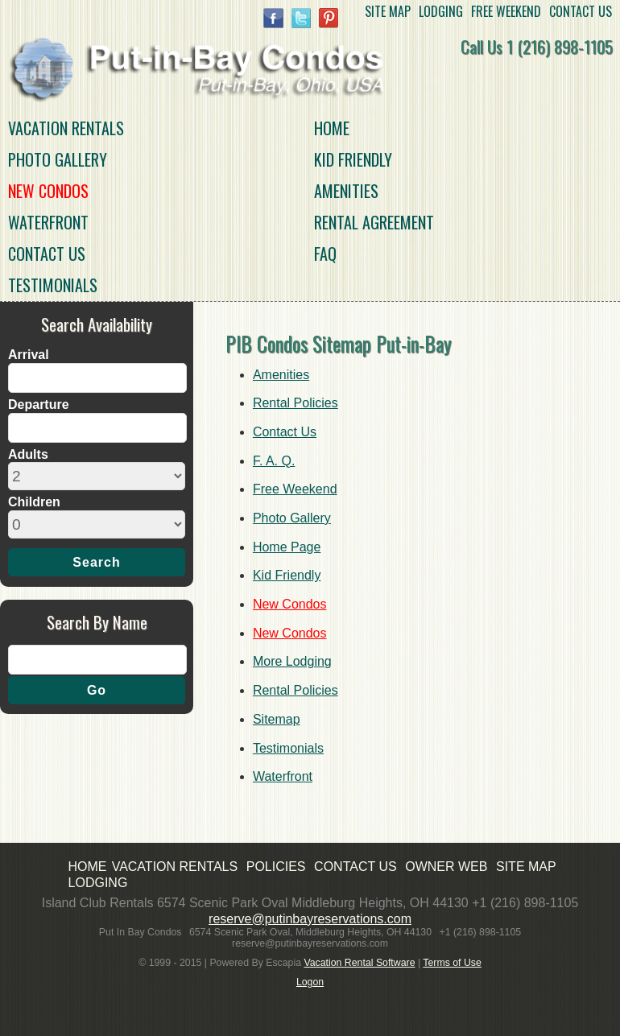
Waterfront (48, 222)
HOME (331, 128)
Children (34, 502)
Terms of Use (452, 962)
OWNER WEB (446, 866)
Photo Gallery (57, 159)
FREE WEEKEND (506, 12)
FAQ (325, 253)
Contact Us (46, 253)
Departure (38, 404)
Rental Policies (295, 403)
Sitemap (276, 719)
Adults (28, 454)
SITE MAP (388, 12)
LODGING (441, 12)
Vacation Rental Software (359, 962)
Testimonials (52, 285)
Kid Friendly (353, 159)
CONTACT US (580, 12)
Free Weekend (295, 489)
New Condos (48, 191)
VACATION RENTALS (66, 128)
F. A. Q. (274, 461)
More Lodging (292, 661)
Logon (310, 982)
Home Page (287, 547)
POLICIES (276, 866)
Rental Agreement (374, 222)
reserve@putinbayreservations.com (310, 919)
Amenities (346, 191)
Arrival (28, 354)
